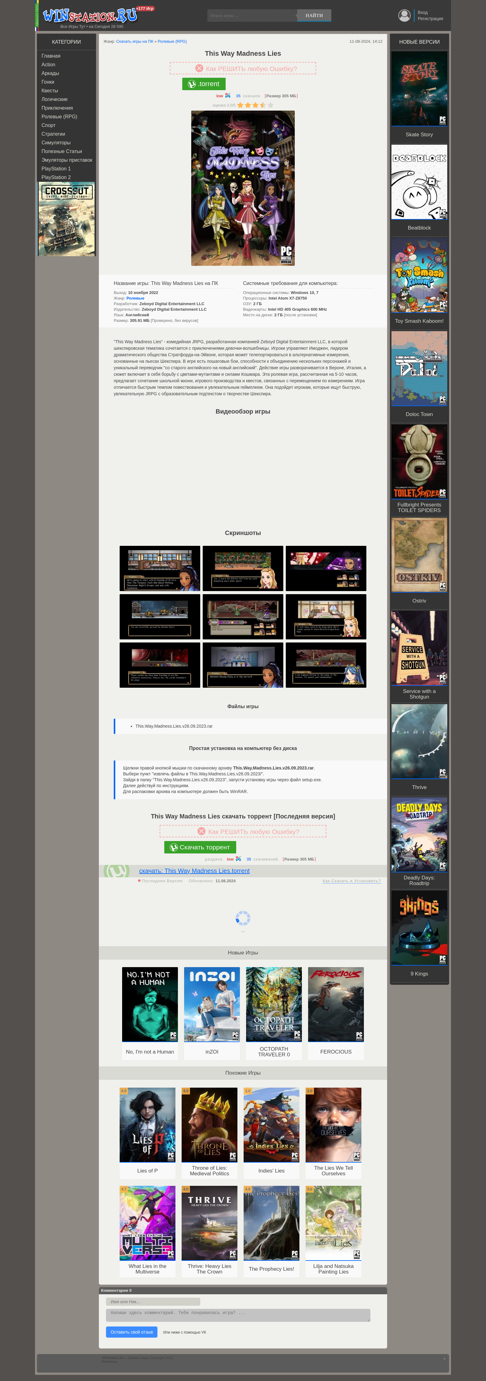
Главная (51, 56)
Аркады (50, 73)
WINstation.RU (91, 16)
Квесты (50, 90)
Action (48, 64)
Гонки (48, 82)
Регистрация (430, 18)
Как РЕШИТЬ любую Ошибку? (251, 68)
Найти (314, 15)
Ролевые (135, 298)
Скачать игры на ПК (134, 41)
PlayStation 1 (56, 168)
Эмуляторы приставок (67, 160)
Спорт (48, 125)
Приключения (57, 108)
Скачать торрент (205, 847)
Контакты (109, 1363)
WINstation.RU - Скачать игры (125, 1359)
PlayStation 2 (56, 177)
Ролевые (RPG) (59, 116)
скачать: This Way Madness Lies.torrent (194, 870)
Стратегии (53, 134)
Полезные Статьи (62, 151)
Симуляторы (56, 142)
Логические (55, 99)
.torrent (208, 84)
